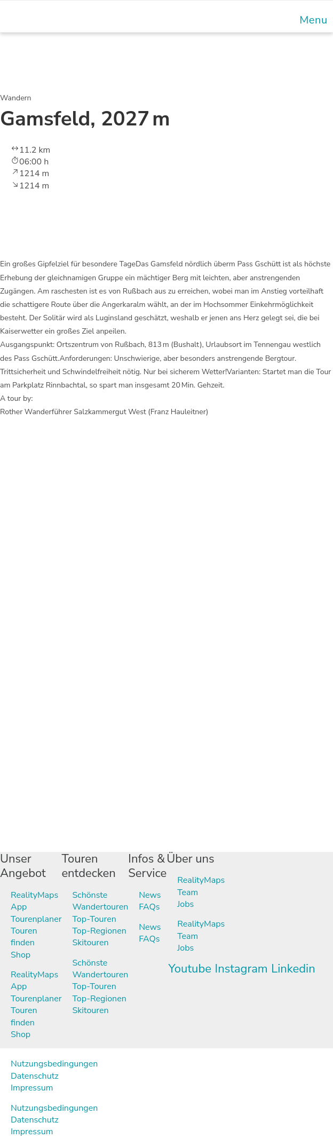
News (150, 895)
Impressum (32, 1088)
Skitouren (90, 943)
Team (187, 892)
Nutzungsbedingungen (54, 1064)
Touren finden (24, 937)
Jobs (185, 904)
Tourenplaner (36, 919)
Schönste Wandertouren (100, 901)
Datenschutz (35, 1076)
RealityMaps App (34, 901)
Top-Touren (94, 919)
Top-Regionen (99, 931)
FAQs (149, 907)
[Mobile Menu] (312, 20)
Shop (20, 955)
